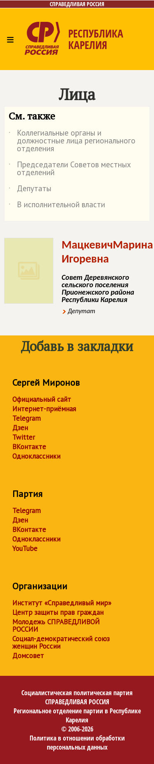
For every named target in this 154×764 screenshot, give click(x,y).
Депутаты (30, 190)
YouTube (24, 548)
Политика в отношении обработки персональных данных (77, 743)
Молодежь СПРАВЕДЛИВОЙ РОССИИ (56, 625)
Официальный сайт (41, 399)
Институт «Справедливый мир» (61, 603)
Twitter (23, 437)
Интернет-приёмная (44, 408)
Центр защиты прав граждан (57, 612)
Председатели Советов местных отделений (70, 169)
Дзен (20, 427)
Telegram (26, 418)
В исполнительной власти (57, 206)
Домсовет (28, 655)
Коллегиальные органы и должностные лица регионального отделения (72, 141)
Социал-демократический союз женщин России (61, 642)
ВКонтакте (29, 446)
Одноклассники (36, 456)
